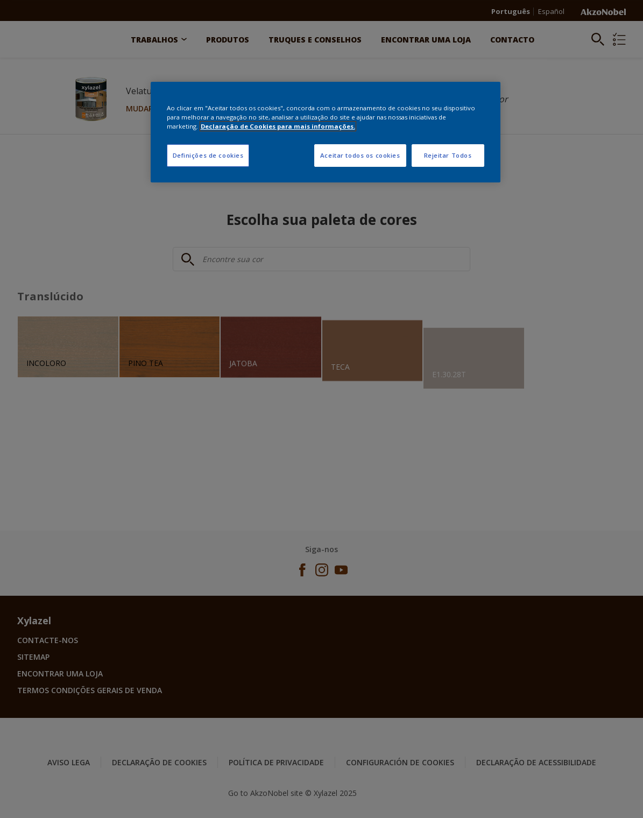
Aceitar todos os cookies (360, 155)
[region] (325, 132)
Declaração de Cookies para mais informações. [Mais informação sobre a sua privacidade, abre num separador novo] (278, 126)
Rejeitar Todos (448, 155)
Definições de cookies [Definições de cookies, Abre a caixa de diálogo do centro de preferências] (208, 155)
